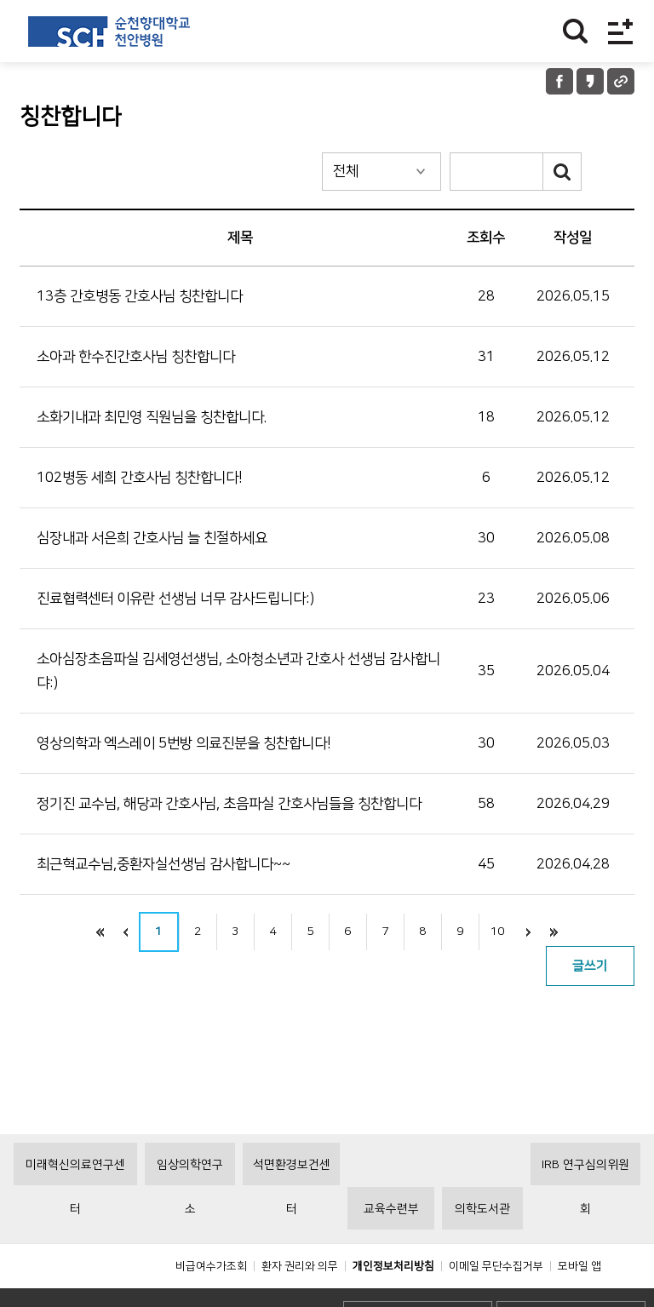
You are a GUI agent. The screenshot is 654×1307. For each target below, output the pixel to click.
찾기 (575, 31)
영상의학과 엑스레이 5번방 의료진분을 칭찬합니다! (184, 743)
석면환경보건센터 (291, 1210)
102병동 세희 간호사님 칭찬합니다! (140, 477)
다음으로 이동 (529, 932)
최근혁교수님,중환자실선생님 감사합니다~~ (163, 864)
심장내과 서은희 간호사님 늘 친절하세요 (152, 538)
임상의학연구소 (190, 1210)
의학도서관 (482, 1247)
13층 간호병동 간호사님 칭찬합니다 (140, 296)
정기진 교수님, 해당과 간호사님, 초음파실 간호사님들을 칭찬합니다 (229, 803)
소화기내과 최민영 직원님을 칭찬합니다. (152, 417)
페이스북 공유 (559, 81)
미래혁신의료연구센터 (75, 1210)
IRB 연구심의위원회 (585, 1210)
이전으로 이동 (126, 932)
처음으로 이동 (100, 932)
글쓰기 (590, 966)
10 (497, 931)
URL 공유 (620, 81)
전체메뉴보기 (620, 31)
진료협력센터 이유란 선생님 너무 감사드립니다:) (175, 598)
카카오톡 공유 (590, 81)
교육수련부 (391, 1247)
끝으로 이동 (554, 932)
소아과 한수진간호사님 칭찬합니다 (136, 356)
